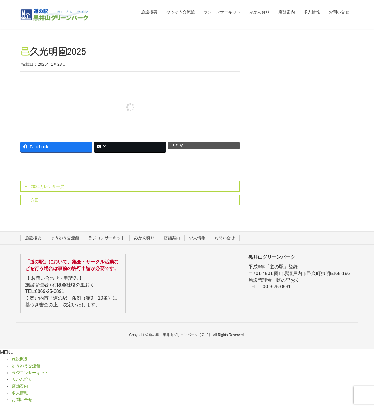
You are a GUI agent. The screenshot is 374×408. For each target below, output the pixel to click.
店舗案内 (172, 238)
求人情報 (197, 238)
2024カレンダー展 (47, 186)
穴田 (35, 200)
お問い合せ (224, 238)
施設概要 (33, 238)
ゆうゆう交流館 (65, 238)
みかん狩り (144, 238)
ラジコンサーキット (106, 238)
